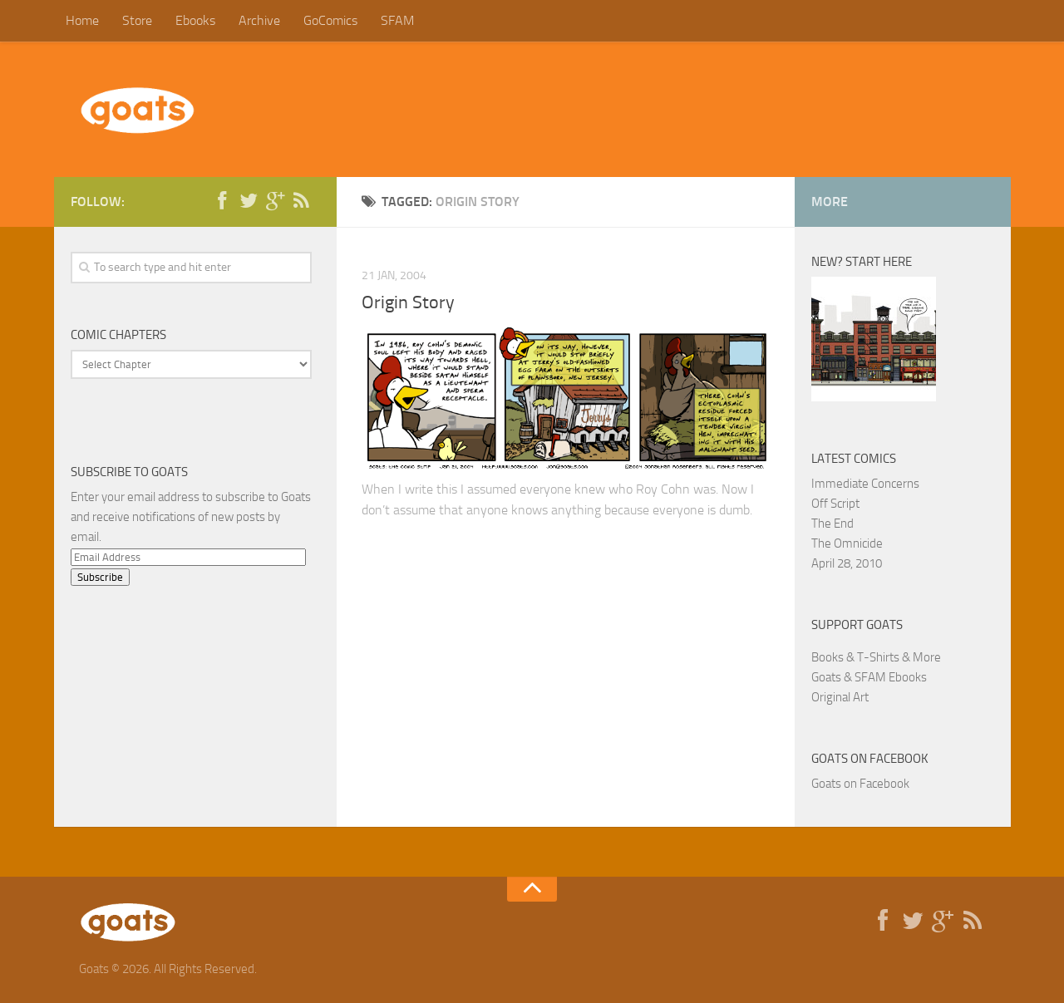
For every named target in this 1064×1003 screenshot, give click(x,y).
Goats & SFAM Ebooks (869, 677)
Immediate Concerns (865, 483)
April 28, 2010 (846, 563)
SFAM (397, 20)
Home (82, 20)
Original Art (840, 697)
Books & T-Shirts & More (876, 657)
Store (137, 20)
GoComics (330, 20)
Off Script (835, 503)
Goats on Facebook (870, 758)
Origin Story (408, 302)
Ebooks (195, 20)
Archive (259, 20)
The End (832, 523)
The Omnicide (847, 543)
